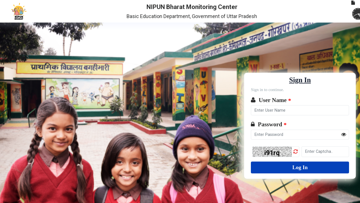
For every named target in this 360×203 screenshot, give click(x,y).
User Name (271, 100)
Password (269, 124)
